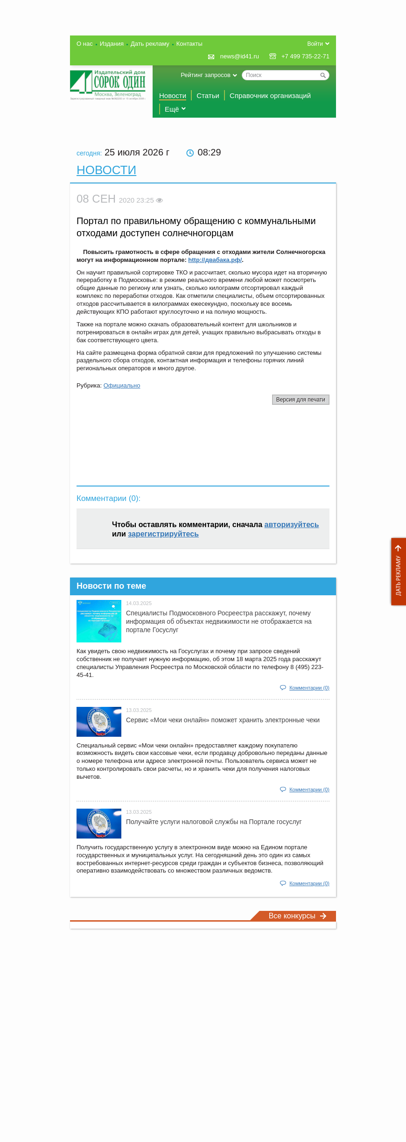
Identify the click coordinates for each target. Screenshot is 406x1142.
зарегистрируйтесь (163, 534)
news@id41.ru (239, 56)
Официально (122, 385)
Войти (315, 44)
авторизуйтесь (292, 525)
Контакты (189, 43)
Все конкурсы (298, 916)
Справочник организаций (270, 95)
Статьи (207, 95)
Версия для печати (300, 399)
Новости (172, 95)
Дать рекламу (396, 571)
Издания (112, 43)
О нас (85, 43)
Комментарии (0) (309, 688)
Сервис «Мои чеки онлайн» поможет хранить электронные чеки (223, 720)
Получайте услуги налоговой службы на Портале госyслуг (214, 821)
